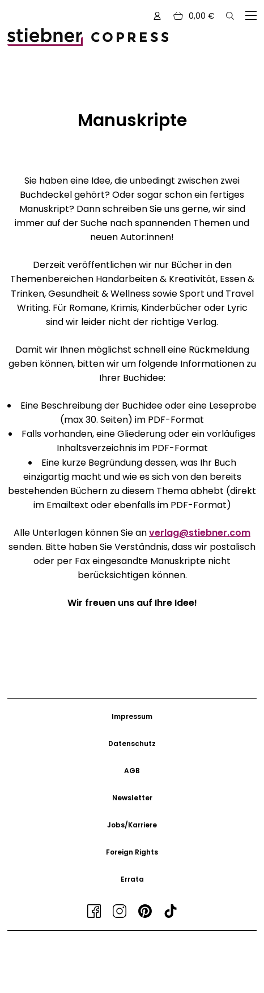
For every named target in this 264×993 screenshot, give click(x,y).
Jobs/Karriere (132, 825)
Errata (132, 879)
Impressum (132, 716)
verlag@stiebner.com (199, 532)
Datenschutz (132, 743)
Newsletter (132, 798)
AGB (132, 770)
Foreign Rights (132, 852)
